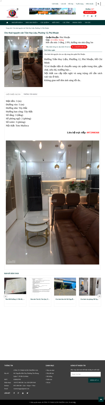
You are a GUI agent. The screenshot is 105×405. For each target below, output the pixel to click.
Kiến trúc (49, 379)
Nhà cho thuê (50, 370)
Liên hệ (63, 4)
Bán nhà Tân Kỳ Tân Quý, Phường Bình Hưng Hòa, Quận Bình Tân (40, 299)
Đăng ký (94, 380)
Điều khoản (89, 4)
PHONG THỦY (77, 22)
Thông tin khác (31, 94)
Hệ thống (49, 376)
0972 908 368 (90, 12)
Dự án (48, 382)
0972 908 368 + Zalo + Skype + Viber (24, 385)
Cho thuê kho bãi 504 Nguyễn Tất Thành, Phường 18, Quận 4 (65, 299)
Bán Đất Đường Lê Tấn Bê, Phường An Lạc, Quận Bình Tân (15, 299)
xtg (74, 402)
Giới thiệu (55, 4)
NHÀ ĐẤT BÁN (17, 22)
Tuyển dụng (79, 4)
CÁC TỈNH (66, 22)
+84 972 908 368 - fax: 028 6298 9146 (25, 382)
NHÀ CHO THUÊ (31, 22)
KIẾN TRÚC (56, 22)
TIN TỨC (88, 22)
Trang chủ (9, 28)
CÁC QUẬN (45, 22)
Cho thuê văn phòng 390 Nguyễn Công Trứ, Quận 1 (90, 299)
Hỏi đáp (70, 4)
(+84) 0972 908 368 (79, 47)
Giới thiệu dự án (13, 94)
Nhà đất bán (50, 373)
